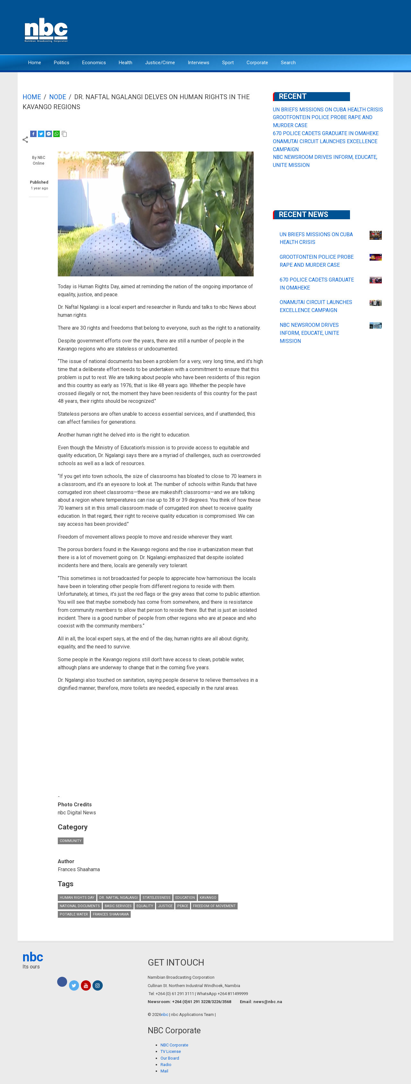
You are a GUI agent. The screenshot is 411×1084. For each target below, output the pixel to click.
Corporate (257, 62)
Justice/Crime (160, 62)
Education (185, 898)
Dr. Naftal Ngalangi (118, 898)
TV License (171, 1051)
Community (71, 841)
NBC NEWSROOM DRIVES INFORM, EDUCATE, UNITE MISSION (309, 333)
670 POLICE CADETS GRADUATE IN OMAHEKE (326, 133)
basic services (118, 906)
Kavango (208, 898)
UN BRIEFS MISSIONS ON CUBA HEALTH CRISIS (328, 110)
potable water (74, 914)
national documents (80, 906)
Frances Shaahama (111, 914)
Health (125, 62)
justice (165, 906)
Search (288, 62)
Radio (166, 1064)
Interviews (198, 62)
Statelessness (157, 898)
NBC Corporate (174, 1045)
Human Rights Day (77, 898)
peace (182, 906)
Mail (164, 1071)
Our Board (170, 1058)
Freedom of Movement (214, 906)
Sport (228, 62)
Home (34, 62)
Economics (94, 62)
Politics (61, 62)
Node (57, 97)
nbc (32, 957)
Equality (144, 906)
